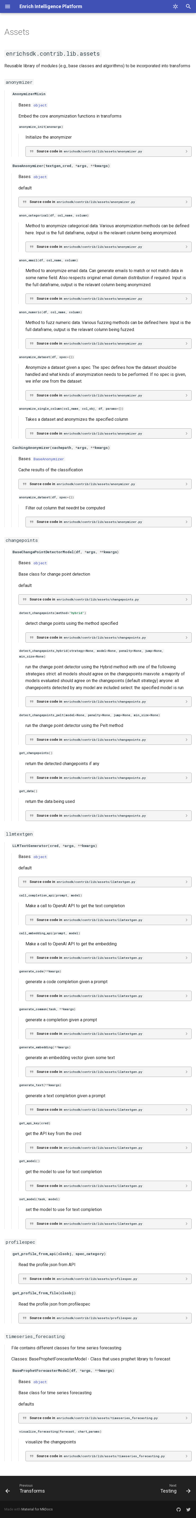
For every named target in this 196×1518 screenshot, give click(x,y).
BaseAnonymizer (49, 458)
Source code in (90, 151)
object (40, 105)
